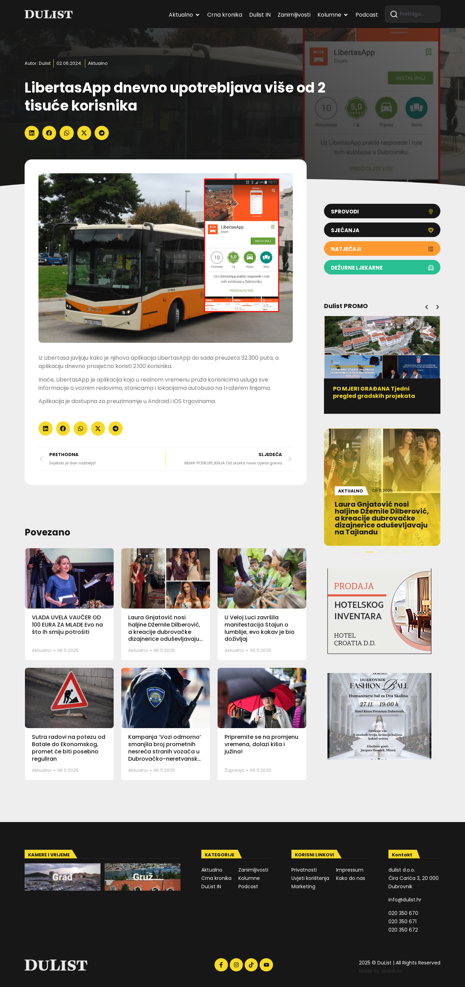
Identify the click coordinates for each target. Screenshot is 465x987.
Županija (234, 770)
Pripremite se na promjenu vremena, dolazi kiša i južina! (261, 744)
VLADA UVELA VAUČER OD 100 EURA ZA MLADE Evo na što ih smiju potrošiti (67, 624)
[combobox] (412, 14)
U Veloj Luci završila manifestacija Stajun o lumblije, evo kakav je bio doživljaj (260, 628)
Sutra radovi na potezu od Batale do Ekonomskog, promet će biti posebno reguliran (68, 747)
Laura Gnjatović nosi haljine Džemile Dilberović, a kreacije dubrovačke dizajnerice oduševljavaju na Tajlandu (164, 631)
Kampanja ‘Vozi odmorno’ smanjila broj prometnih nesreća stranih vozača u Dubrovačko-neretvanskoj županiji (165, 751)
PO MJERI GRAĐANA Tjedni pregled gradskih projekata (377, 392)
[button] (32, 133)
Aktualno (98, 63)
